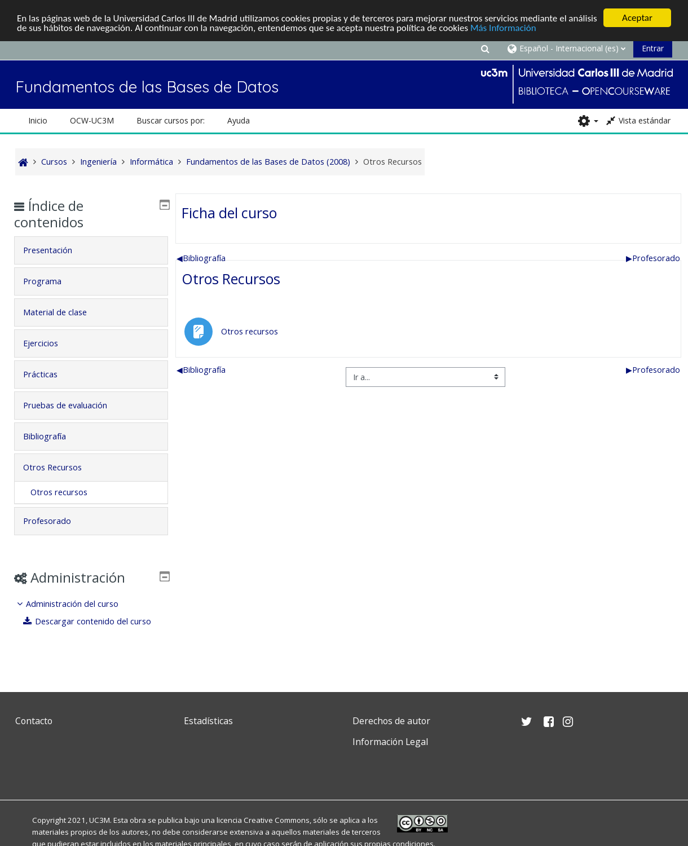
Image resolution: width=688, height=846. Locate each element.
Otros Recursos (231, 278)
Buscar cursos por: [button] (170, 120)
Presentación (56, 250)
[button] (485, 48)
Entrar (653, 48)
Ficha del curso (229, 212)
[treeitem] (91, 612)
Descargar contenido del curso (96, 621)
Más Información (503, 28)
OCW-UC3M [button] (92, 120)
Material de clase (63, 312)
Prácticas (49, 374)
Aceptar (637, 18)
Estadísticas (208, 721)
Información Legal (390, 741)
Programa (51, 281)
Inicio (37, 120)
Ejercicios (49, 343)
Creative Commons (277, 820)
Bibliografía (201, 258)
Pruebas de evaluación (74, 405)
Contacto (33, 721)
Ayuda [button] (238, 120)
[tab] (91, 250)
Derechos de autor (391, 721)
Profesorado (653, 258)
